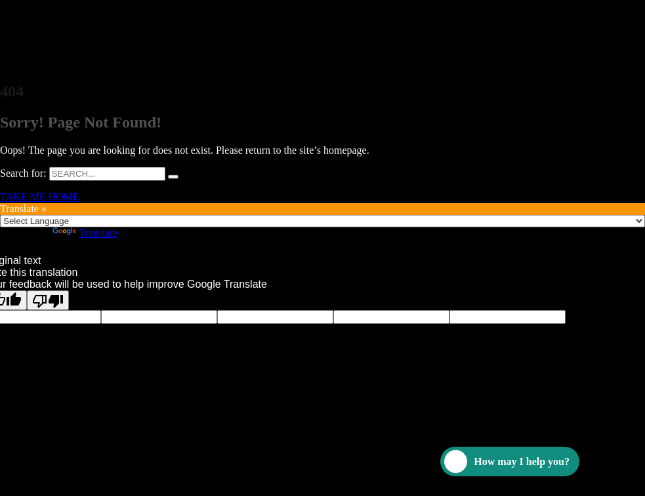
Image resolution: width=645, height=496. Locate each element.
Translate (84, 232)
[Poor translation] (48, 300)
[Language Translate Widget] (322, 221)
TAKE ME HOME (39, 196)
